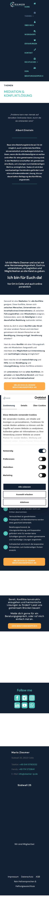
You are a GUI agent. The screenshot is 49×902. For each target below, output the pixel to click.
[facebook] (17, 698)
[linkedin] (17, 705)
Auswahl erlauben (24, 494)
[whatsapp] (32, 705)
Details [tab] (24, 405)
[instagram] (32, 698)
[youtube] (25, 705)
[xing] (25, 698)
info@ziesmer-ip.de (28, 774)
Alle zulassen (24, 487)
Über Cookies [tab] (39, 405)
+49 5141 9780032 (28, 764)
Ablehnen (24, 502)
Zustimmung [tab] (9, 405)
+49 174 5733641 (27, 769)
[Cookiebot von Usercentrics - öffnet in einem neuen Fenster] (35, 398)
